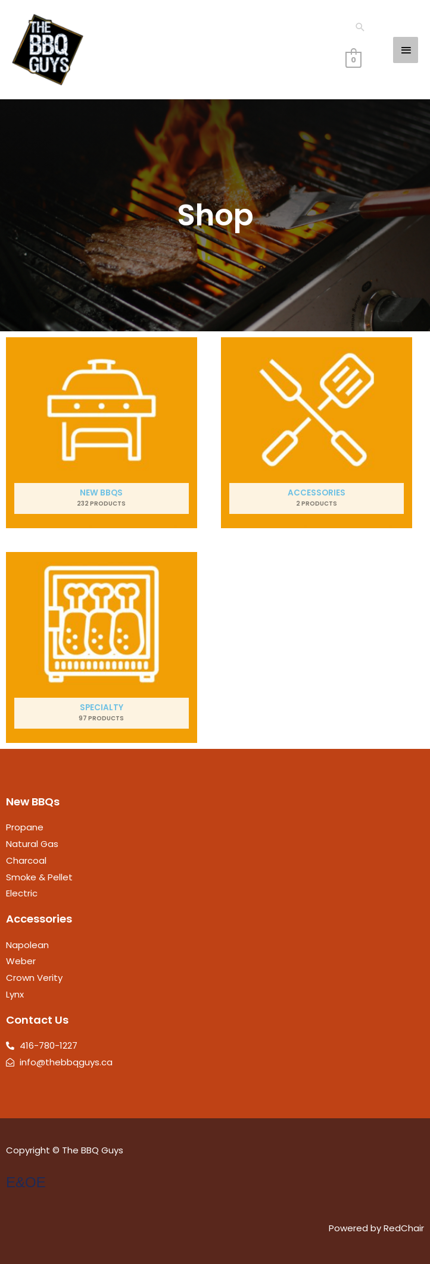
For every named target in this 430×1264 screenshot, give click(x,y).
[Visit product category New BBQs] (101, 432)
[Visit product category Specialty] (101, 647)
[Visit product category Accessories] (316, 432)
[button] (360, 27)
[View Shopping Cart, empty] (353, 59)
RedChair (404, 1228)
